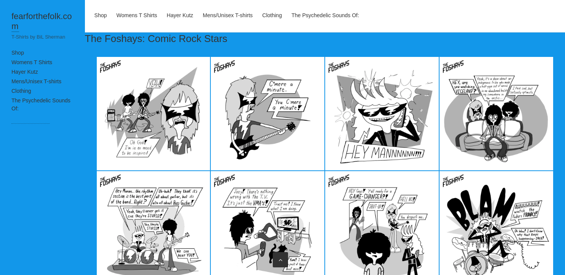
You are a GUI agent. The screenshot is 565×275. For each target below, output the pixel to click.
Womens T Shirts (31, 62)
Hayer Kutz (24, 72)
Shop (17, 53)
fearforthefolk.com (41, 21)
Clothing (21, 91)
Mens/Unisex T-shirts (36, 81)
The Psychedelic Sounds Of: (325, 15)
